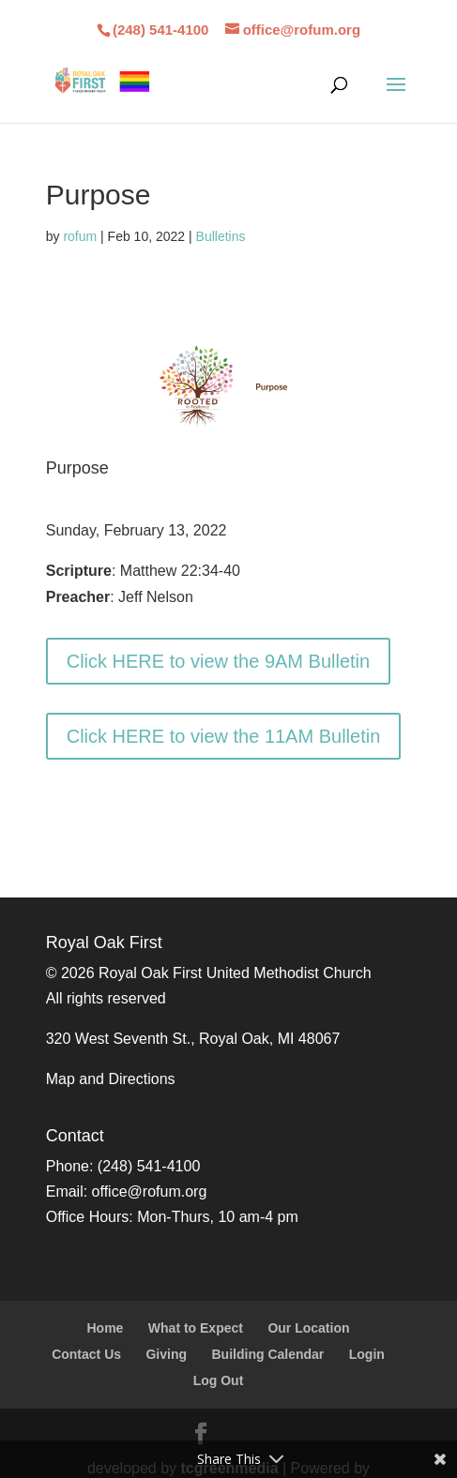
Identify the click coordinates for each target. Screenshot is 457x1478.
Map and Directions (110, 1079)
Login (367, 1354)
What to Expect (195, 1327)
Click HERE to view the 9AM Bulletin (218, 661)
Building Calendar (268, 1354)
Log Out (218, 1380)
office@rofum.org (149, 1191)
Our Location (308, 1327)
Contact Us (86, 1354)
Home (104, 1327)
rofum (80, 236)
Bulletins (221, 236)
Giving (166, 1354)
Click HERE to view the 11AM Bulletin (224, 736)
